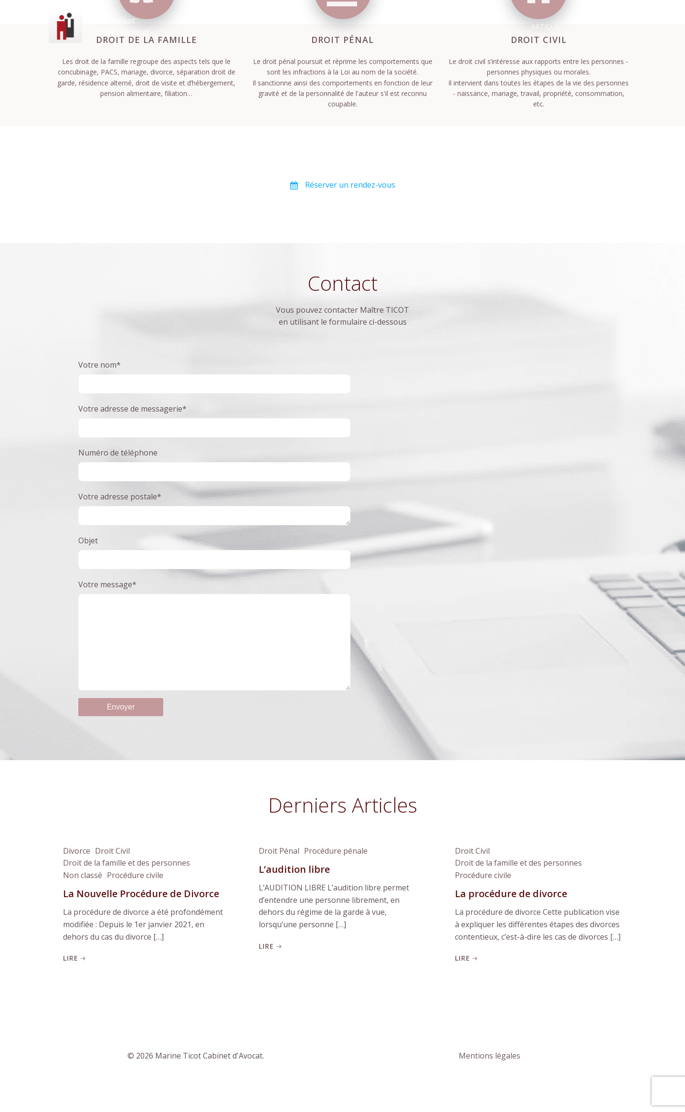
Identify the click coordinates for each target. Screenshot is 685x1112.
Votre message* (214, 646)
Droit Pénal (279, 872)
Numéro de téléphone (214, 464)
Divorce (76, 872)
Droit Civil (112, 872)
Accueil (410, 26)
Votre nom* (214, 376)
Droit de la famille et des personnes (126, 884)
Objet (214, 554)
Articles (546, 26)
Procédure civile (135, 896)
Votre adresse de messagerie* (214, 420)
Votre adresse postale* (214, 509)
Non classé (82, 896)
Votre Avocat (478, 26)
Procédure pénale (336, 872)
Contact (606, 26)
